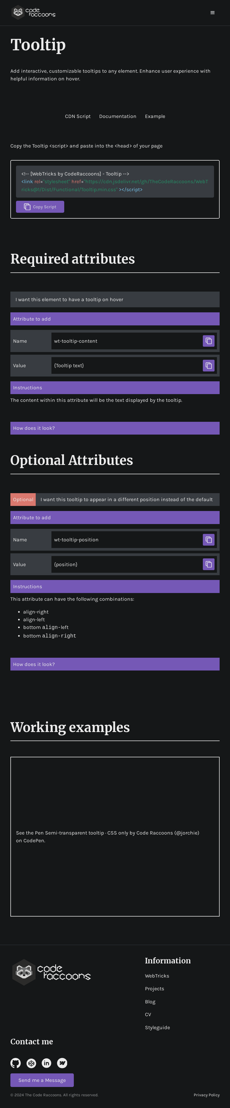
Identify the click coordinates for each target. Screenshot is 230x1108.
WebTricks (157, 975)
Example (155, 116)
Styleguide (157, 1027)
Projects (154, 988)
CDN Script (78, 116)
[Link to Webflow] (62, 1062)
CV (148, 1014)
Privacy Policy (207, 1094)
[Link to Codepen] (31, 1062)
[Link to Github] (15, 1062)
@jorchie (186, 832)
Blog (150, 1001)
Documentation (117, 116)
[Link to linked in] (46, 1062)
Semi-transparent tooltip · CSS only (86, 832)
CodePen (33, 840)
